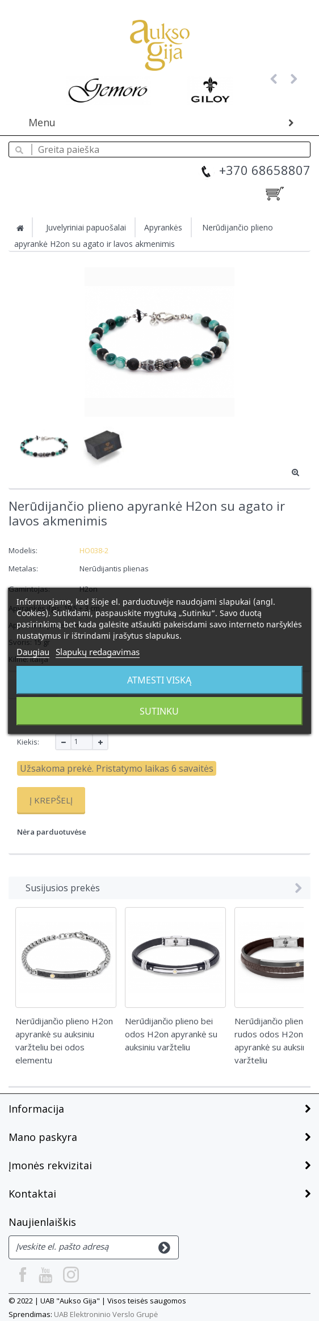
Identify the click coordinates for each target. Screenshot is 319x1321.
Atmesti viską (159, 680)
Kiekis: (28, 742)
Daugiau (32, 651)
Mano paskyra (43, 1137)
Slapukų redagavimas (98, 651)
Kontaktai (32, 1193)
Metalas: (24, 568)
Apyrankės (163, 227)
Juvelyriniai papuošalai (86, 227)
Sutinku (159, 711)
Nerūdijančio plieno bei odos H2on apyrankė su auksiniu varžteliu (171, 1034)
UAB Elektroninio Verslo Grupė (106, 1314)
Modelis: (23, 550)
